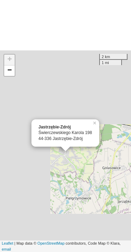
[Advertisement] (65, 25)
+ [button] (9, 60)
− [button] (9, 70)
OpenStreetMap (51, 243)
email (6, 249)
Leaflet (7, 243)
